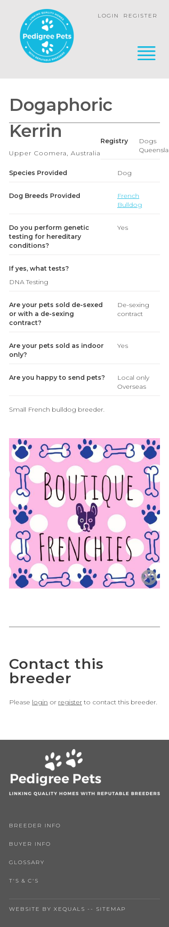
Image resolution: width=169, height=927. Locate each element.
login (40, 702)
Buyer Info (30, 843)
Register (140, 15)
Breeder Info (35, 825)
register (70, 702)
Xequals (69, 908)
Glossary (27, 862)
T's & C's (24, 880)
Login (108, 15)
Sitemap (111, 908)
